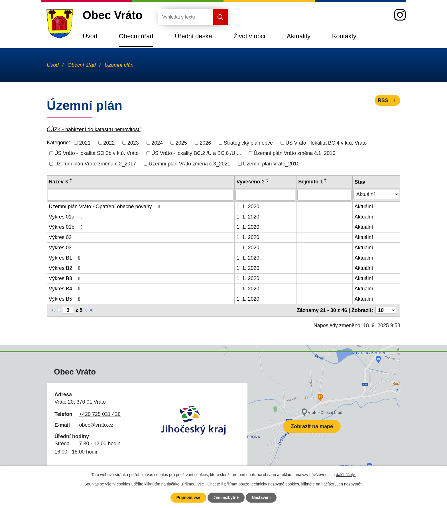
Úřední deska (193, 36)
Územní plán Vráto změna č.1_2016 (295, 153)
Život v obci (249, 36)
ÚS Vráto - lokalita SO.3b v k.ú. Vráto (96, 153)
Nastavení (261, 497)
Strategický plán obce (248, 142)
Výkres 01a (67, 217)
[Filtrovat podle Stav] (376, 194)
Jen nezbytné (226, 497)
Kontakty (344, 36)
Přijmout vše (188, 497)
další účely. (345, 474)
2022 (109, 142)
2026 (205, 142)
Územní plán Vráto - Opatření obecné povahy (105, 206)
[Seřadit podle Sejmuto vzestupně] (326, 179)
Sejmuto (310, 182)
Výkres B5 (66, 299)
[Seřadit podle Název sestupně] (71, 181)
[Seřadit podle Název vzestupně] (71, 179)
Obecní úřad (136, 36)
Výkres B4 (66, 289)
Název (58, 182)
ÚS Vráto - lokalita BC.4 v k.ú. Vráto (326, 142)
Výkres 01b (67, 227)
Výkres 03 (65, 247)
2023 (133, 142)
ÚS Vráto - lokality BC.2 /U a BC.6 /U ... (196, 153)
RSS (387, 100)
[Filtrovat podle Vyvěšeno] (265, 195)
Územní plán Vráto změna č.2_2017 (95, 164)
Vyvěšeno (250, 182)
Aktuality (298, 36)
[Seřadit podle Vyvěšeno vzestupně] (268, 179)
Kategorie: (58, 142)
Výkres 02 (65, 237)
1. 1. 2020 (247, 206)
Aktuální (363, 206)
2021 (85, 142)
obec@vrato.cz (96, 425)
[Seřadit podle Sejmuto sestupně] (326, 181)
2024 (157, 142)
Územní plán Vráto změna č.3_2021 (190, 164)
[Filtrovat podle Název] (140, 195)
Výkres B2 (66, 268)
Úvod (90, 36)
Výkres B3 (66, 278)
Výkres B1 (66, 258)
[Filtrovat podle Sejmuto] (324, 195)
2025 (181, 142)
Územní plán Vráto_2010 (271, 164)
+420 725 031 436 (100, 414)
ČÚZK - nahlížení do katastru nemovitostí (94, 129)
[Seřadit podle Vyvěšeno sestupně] (268, 181)
